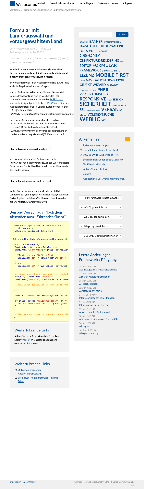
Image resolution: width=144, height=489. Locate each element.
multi (82, 81)
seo (109, 99)
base (84, 46)
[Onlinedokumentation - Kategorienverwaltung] (39, 448)
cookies (103, 51)
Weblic (25, 416)
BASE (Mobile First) (55, 103)
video (83, 115)
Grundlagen (86, 3)
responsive (93, 99)
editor (85, 66)
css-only (90, 55)
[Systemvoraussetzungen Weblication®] (94, 145)
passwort (112, 85)
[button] (127, 139)
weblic (90, 119)
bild (94, 46)
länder (14, 62)
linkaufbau (107, 71)
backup (84, 41)
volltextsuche (101, 114)
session (118, 99)
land (64, 58)
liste (117, 70)
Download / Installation (62, 3)
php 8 (103, 89)
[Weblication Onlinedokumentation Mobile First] (99, 155)
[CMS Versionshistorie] (92, 164)
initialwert (27, 62)
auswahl (28, 58)
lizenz (87, 75)
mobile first (112, 75)
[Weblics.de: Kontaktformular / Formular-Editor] (39, 456)
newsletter (115, 80)
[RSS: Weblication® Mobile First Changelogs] (93, 169)
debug (122, 61)
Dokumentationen (108, 3)
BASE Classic (56, 99)
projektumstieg (94, 94)
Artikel (41, 3)
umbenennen (91, 110)
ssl (83, 109)
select (39, 58)
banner (95, 41)
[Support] (85, 174)
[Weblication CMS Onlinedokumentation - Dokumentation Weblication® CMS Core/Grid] (98, 150)
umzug (98, 110)
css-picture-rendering (99, 60)
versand (111, 109)
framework (90, 70)
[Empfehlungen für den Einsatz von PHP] (101, 159)
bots (84, 51)
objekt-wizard (93, 85)
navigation (96, 80)
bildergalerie (112, 46)
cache (93, 51)
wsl (104, 120)
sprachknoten (119, 105)
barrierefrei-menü (112, 42)
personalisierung (88, 90)
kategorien (52, 58)
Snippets (127, 3)
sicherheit (95, 104)
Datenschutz (29, 483)
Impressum (15, 483)
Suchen (122, 34)
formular (16, 58)
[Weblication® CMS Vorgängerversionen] (102, 179)
